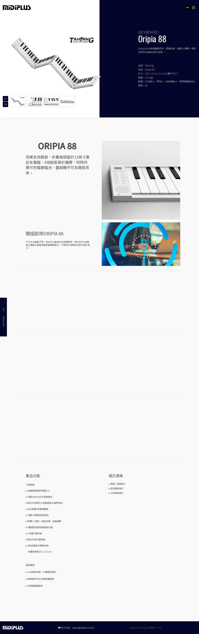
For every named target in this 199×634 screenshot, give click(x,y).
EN (187, 8)
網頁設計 (152, 627)
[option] (18, 101)
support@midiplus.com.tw (83, 627)
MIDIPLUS (17, 7)
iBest (159, 627)
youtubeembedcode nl (99, 302)
